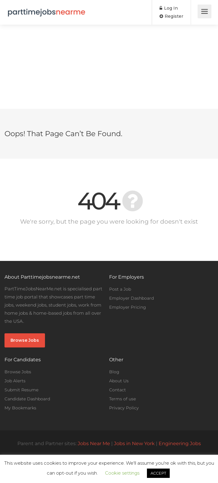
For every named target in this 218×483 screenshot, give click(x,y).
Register (171, 16)
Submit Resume (21, 390)
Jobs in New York (134, 443)
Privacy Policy (124, 408)
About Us (119, 381)
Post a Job (120, 289)
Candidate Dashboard (27, 399)
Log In (169, 8)
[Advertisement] (109, 67)
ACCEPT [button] (158, 473)
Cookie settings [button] (122, 473)
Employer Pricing (127, 307)
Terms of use (122, 399)
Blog (114, 371)
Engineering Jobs (180, 443)
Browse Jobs (24, 340)
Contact (117, 390)
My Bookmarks (20, 408)
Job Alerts (14, 381)
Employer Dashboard (131, 298)
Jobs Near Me (94, 443)
